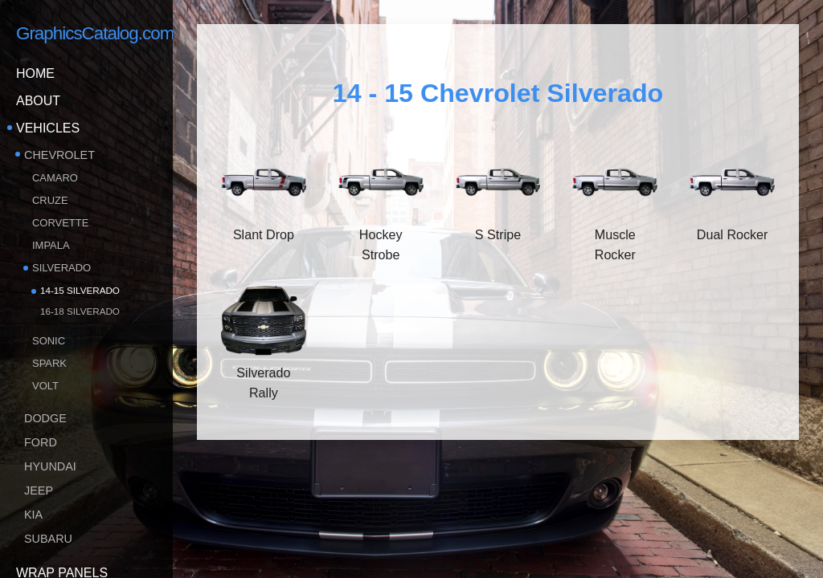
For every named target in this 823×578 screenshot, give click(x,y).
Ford (40, 442)
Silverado (61, 268)
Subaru (48, 538)
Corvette (60, 223)
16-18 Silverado (80, 311)
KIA (33, 514)
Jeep (38, 490)
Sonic (48, 341)
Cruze (50, 200)
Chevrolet (59, 155)
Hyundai (50, 466)
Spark (49, 363)
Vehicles (48, 128)
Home (35, 73)
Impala (51, 245)
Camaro (55, 178)
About (38, 101)
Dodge (45, 418)
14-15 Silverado (80, 290)
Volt (45, 386)
